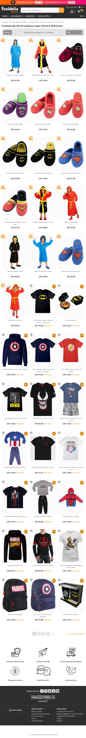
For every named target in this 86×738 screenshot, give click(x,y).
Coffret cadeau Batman (71, 614)
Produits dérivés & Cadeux (18, 22)
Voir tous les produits (76, 634)
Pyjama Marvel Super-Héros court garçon (71, 419)
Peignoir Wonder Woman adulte (43, 75)
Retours (34, 718)
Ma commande (36, 711)
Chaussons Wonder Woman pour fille (15, 223)
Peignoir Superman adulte (15, 75)
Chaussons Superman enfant (71, 173)
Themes (4, 16)
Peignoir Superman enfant (43, 271)
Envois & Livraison (37, 716)
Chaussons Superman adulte (71, 271)
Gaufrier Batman (70, 320)
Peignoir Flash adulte (71, 222)
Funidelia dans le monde (65, 711)
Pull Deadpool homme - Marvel (43, 565)
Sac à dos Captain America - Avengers (43, 615)
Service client (15, 710)
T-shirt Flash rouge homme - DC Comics (70, 370)
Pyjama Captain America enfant (15, 467)
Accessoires (29, 16)
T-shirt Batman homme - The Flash (15, 418)
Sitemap (59, 721)
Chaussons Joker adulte (15, 124)
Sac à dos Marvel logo (15, 614)
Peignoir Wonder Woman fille (43, 222)
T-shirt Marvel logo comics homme (42, 467)
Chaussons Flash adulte (71, 124)
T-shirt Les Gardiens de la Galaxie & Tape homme (70, 566)
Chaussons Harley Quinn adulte (70, 75)
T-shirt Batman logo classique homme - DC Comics (43, 321)
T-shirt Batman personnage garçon (15, 516)
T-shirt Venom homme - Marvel (43, 418)
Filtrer (6, 32)
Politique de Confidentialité (66, 716)
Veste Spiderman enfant (71, 516)
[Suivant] (52, 634)
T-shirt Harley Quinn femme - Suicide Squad (71, 468)
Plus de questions (37, 721)
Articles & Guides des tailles (40, 714)
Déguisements (16, 16)
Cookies (59, 718)
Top (81, 16)
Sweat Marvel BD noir (15, 565)
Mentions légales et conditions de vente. (70, 714)
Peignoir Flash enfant (15, 320)
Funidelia (5, 22)
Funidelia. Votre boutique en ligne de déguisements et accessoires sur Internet (10, 10)
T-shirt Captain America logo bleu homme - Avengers (43, 370)
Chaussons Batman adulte (43, 173)
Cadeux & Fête (43, 16)
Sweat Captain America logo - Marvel (15, 369)
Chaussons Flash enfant (43, 124)
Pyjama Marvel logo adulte (43, 516)
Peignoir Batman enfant (15, 271)
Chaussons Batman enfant (15, 173)
